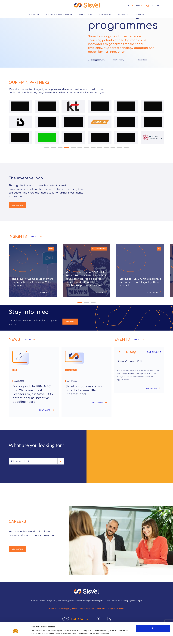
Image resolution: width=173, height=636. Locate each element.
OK (153, 616)
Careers (139, 14)
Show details (126, 631)
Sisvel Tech (85, 14)
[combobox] (11, 461)
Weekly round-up (99, 249)
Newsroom (105, 14)
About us (34, 14)
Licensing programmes (59, 14)
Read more (47, 292)
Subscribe (70, 321)
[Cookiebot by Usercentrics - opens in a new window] (15, 631)
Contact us (157, 5)
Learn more (17, 205)
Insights (123, 14)
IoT (159, 249)
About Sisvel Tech (87, 608)
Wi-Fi (51, 249)
